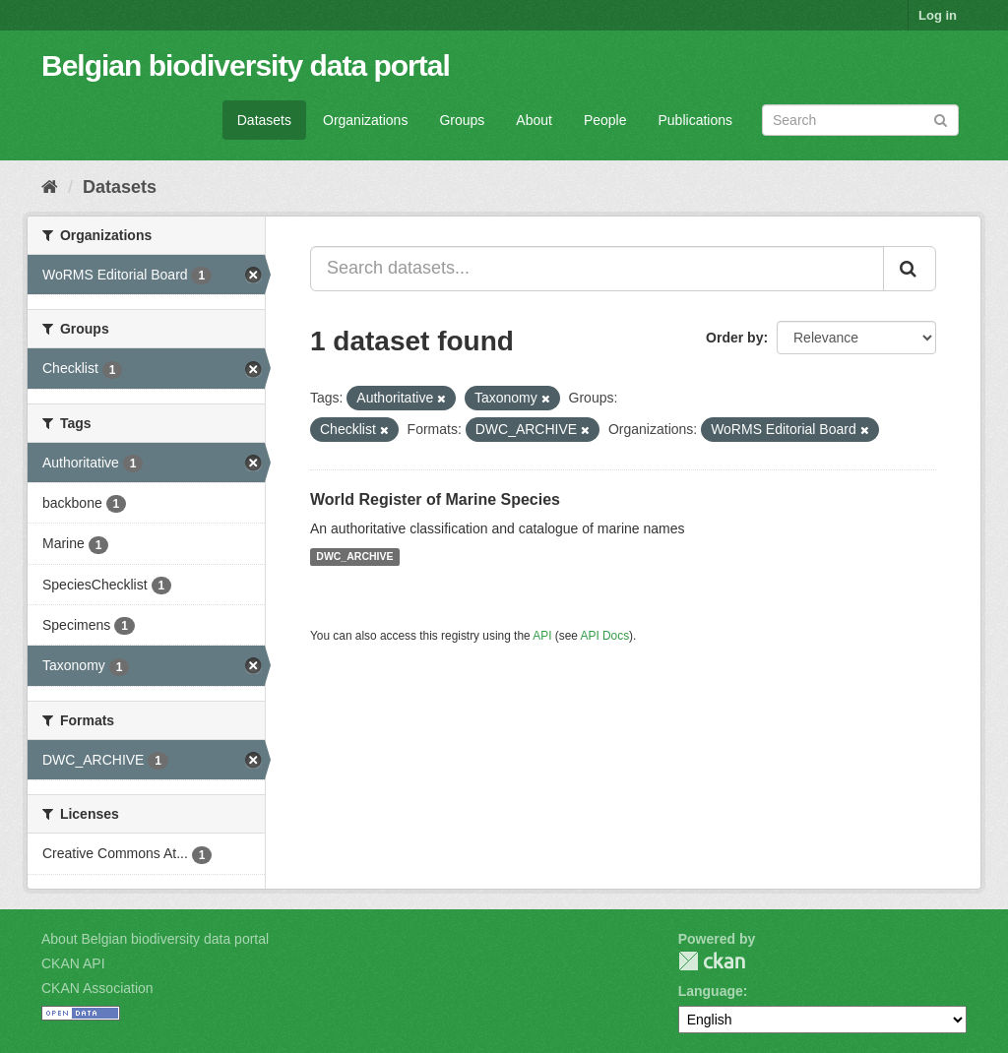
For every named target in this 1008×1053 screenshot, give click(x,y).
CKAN (711, 961)
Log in (937, 15)
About (534, 120)
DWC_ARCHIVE (354, 557)
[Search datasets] (860, 120)
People (605, 120)
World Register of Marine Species (435, 499)
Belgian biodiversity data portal (245, 65)
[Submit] (940, 118)
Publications (696, 120)
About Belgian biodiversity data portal (155, 939)
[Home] (49, 187)
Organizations (365, 120)
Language (710, 991)
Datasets (264, 120)
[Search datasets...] (597, 268)
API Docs (605, 636)
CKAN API (73, 963)
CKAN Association (97, 988)
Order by (734, 337)
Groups (461, 120)
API (542, 636)
